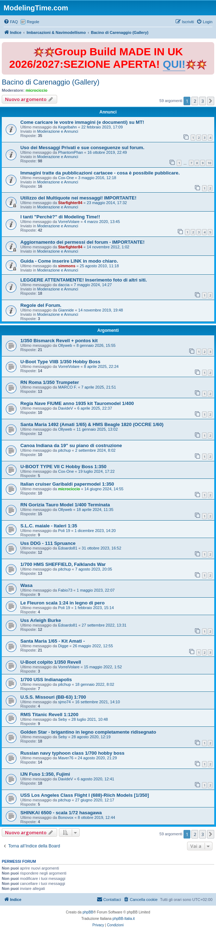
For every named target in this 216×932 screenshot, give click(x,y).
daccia (64, 285)
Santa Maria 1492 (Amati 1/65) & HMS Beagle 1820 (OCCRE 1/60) (92, 424)
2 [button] (195, 101)
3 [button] (202, 101)
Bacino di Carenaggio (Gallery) (50, 82)
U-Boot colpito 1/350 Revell (50, 662)
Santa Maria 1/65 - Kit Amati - (52, 641)
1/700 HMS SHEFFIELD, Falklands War (63, 564)
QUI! (174, 64)
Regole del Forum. (40, 305)
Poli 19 (64, 530)
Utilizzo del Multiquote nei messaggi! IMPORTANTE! (78, 198)
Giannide (66, 310)
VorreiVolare (69, 221)
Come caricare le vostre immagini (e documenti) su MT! (82, 122)
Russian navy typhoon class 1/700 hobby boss (72, 753)
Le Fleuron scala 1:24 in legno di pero (62, 603)
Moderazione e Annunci (57, 131)
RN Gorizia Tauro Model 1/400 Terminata (65, 504)
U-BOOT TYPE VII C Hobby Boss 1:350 (63, 466)
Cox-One (66, 178)
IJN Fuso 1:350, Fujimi (45, 774)
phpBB (87, 912)
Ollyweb (65, 345)
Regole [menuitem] (33, 22)
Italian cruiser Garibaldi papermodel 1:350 (67, 484)
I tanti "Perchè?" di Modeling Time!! (60, 216)
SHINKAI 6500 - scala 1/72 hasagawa (61, 812)
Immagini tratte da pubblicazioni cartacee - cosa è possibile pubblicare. (100, 173)
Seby (62, 719)
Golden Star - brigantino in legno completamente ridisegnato (88, 732)
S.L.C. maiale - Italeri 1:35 (48, 525)
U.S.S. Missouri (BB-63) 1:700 (53, 697)
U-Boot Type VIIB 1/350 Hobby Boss (60, 361)
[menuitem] (11, 21)
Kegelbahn (67, 127)
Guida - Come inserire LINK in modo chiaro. (69, 261)
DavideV (65, 408)
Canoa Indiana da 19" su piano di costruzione (71, 445)
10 (209, 163)
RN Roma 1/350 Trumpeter (49, 382)
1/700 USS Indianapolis (46, 679)
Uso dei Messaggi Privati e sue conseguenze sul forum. (82, 147)
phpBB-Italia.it (123, 919)
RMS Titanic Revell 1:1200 (49, 714)
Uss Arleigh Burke (40, 620)
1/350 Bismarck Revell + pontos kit (59, 340)
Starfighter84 (70, 203)
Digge (63, 646)
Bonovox (66, 817)
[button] (210, 101)
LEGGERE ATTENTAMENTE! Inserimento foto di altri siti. (83, 280)
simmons (66, 266)
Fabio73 (65, 590)
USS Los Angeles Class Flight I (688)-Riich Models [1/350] (84, 795)
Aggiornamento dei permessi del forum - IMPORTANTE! (82, 242)
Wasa (26, 585)
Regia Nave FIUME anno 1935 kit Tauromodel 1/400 (77, 403)
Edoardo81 (67, 548)
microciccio (36, 90)
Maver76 (66, 758)
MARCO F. (67, 387)
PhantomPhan (70, 152)
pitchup (64, 450)
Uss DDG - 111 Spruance (48, 543)
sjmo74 (64, 702)
